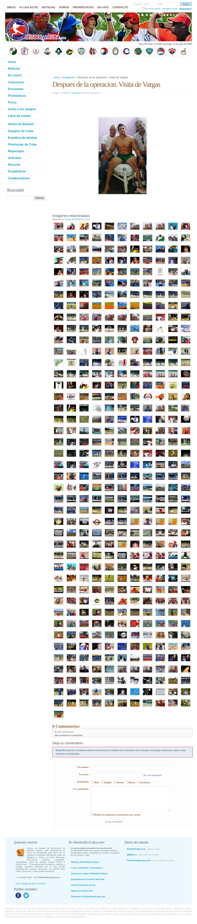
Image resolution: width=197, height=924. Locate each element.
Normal (120, 782)
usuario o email (141, 4)
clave (160, 4)
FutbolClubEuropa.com (150, 860)
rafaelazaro (77, 93)
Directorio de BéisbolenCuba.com (88, 896)
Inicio (56, 77)
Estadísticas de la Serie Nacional (87, 879)
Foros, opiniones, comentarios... (87, 868)
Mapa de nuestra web (82, 891)
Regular (108, 782)
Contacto (41, 883)
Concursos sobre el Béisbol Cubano (89, 873)
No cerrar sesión (152, 8)
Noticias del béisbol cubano (85, 862)
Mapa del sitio (29, 883)
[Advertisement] (122, 66)
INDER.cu (143, 855)
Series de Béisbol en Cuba (77, 219)
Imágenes (68, 77)
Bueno (132, 782)
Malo (96, 782)
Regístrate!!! (185, 8)
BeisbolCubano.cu (143, 849)
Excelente (145, 782)
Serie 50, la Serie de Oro (83, 885)
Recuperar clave (170, 8)
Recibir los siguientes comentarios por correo (117, 815)
